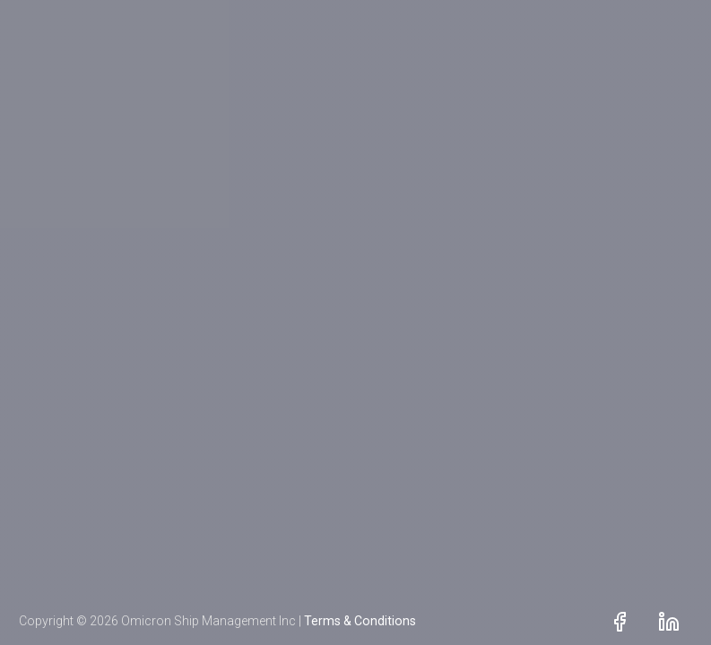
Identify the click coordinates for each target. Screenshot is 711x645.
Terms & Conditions (360, 621)
